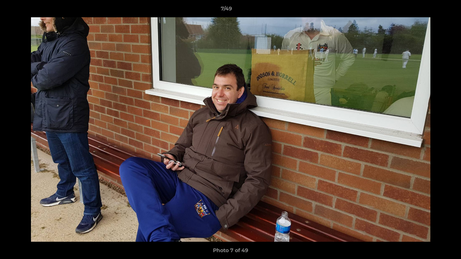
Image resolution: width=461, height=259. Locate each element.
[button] (430, 10)
